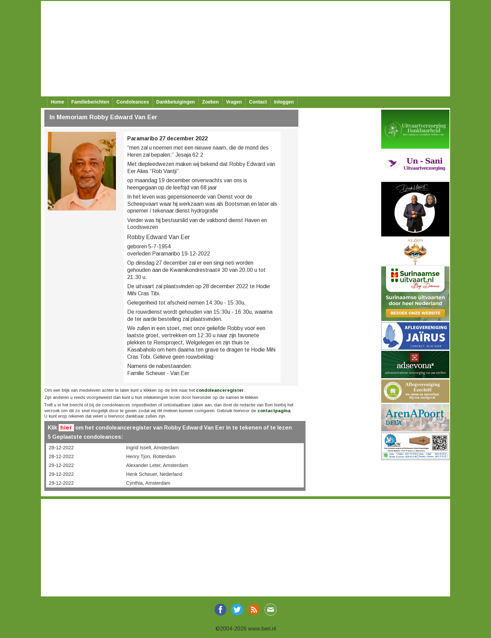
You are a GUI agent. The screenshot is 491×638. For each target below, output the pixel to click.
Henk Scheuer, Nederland (154, 474)
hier (66, 428)
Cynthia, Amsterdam (148, 483)
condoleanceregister (220, 390)
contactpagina (274, 410)
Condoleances (132, 102)
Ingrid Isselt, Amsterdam (152, 447)
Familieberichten (90, 102)
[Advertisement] (245, 48)
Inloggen (284, 102)
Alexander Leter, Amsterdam (157, 465)
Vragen (234, 102)
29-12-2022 (61, 465)
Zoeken (210, 102)
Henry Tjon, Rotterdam (151, 456)
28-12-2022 (61, 447)
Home (57, 102)
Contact (258, 102)
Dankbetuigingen (175, 102)
